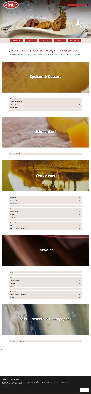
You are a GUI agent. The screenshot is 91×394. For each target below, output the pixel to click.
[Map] (45, 362)
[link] (79, 98)
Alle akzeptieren (84, 389)
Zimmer (48, 5)
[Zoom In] (2, 349)
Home (30, 5)
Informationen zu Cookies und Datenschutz (10, 386)
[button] (74, 5)
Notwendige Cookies (7, 390)
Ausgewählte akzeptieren (72, 389)
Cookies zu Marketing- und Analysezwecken (24, 390)
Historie (53, 5)
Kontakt (59, 5)
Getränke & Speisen (39, 5)
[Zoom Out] (2, 351)
